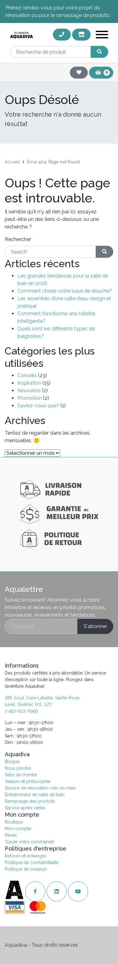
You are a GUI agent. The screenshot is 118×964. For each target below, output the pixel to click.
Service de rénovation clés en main (40, 787)
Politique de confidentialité (32, 862)
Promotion (29, 398)
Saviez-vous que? (38, 406)
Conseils (27, 375)
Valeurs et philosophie (27, 781)
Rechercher (18, 239)
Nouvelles (29, 391)
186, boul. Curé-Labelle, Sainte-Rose (42, 697)
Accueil (12, 161)
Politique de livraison (26, 869)
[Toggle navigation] (102, 36)
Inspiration (29, 383)
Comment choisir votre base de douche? (64, 291)
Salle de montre (21, 774)
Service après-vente (25, 807)
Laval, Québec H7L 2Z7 (28, 704)
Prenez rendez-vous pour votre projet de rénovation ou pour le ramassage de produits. (57, 11)
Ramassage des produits (30, 801)
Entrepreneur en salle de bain (35, 794)
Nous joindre (18, 768)
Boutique (14, 821)
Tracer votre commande (29, 841)
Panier (11, 835)
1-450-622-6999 (21, 710)
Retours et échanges (26, 855)
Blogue (12, 761)
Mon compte (18, 828)
